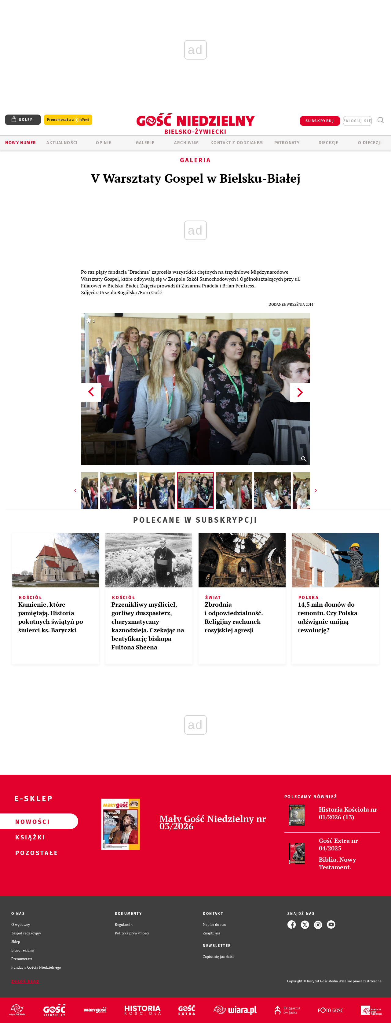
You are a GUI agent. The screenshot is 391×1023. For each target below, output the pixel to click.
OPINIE (103, 142)
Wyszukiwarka (380, 120)
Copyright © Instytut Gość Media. (313, 981)
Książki (29, 837)
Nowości (29, 821)
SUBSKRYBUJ (319, 121)
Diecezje (328, 142)
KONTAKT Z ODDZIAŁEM (236, 142)
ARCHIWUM (186, 142)
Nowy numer (20, 142)
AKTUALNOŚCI (62, 142)
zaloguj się (357, 121)
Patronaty (287, 142)
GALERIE (145, 142)
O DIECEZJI (370, 142)
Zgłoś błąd (25, 981)
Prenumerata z (68, 119)
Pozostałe (29, 852)
